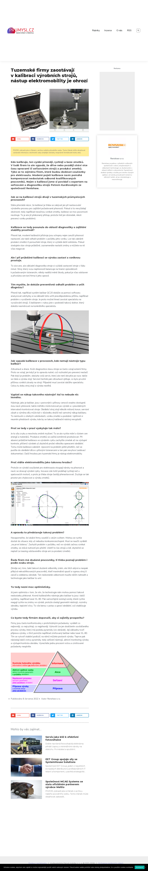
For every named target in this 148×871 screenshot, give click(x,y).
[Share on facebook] (40, 139)
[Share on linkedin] (79, 139)
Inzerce (108, 30)
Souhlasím (139, 867)
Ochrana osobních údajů (110, 863)
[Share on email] (20, 139)
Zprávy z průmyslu (37, 863)
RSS (129, 30)
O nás (119, 30)
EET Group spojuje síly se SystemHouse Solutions (61, 760)
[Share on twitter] (59, 139)
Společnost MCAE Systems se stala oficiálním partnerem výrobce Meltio (64, 784)
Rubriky (96, 30)
